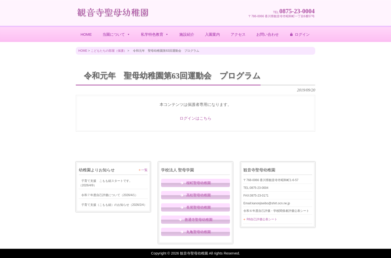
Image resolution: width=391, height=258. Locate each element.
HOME (86, 34)
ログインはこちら (195, 118)
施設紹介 (186, 34)
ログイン (302, 34)
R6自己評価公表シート (262, 219)
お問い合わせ (267, 34)
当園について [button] (116, 34)
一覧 (144, 170)
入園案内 (212, 34)
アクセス (238, 34)
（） (105, 183)
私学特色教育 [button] (155, 34)
